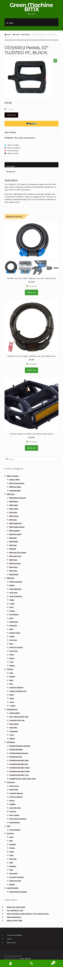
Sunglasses (14, 731)
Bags (11, 673)
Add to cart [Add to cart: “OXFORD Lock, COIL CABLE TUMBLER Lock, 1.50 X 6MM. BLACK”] (31, 370)
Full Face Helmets (16, 797)
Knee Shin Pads (15, 808)
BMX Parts (16, 34)
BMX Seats (13, 560)
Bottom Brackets (16, 582)
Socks (12, 702)
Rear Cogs (13, 640)
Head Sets (13, 625)
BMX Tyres (13, 571)
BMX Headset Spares (17, 527)
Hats (11, 684)
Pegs (11, 870)
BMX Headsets (15, 531)
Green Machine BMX (31, 7)
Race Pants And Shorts (18, 819)
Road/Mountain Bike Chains (20, 768)
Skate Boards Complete (18, 892)
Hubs (11, 629)
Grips (11, 618)
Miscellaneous (29, 138)
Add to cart (11, 115)
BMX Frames (14, 516)
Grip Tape (13, 859)
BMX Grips (13, 520)
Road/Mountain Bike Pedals (20, 771)
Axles (11, 837)
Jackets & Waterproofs (18, 691)
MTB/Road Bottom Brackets (20, 746)
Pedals (12, 636)
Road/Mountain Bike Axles (19, 760)
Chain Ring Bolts (15, 589)
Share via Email (12, 153)
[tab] (31, 164)
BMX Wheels (14, 574)
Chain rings (13, 593)
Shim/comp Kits (15, 881)
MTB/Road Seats (16, 757)
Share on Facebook (13, 148)
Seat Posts (14, 651)
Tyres (12, 662)
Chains (12, 600)
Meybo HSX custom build (16, 907)
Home (9, 34)
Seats (12, 655)
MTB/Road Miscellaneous (19, 753)
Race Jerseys (14, 815)
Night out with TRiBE (14, 920)
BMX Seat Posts (15, 556)
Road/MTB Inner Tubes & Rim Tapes (23, 779)
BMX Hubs (13, 538)
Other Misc (13, 728)
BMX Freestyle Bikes (17, 483)
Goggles (12, 804)
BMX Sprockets (15, 563)
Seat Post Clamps (16, 647)
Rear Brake (13, 873)
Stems (12, 658)
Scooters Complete (17, 877)
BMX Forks (13, 512)
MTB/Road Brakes (16, 749)
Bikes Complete (12, 476)
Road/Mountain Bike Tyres (19, 775)
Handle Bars (14, 622)
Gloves (12, 801)
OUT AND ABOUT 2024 (15, 910)
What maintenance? (14, 917)
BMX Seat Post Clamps (18, 552)
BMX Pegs (13, 545)
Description (10, 166)
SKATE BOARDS (12, 888)
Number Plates (15, 633)
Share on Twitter (13, 145)
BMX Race (10, 578)
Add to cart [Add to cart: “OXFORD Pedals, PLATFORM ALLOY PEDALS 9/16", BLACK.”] (31, 448)
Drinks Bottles (15, 713)
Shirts (12, 695)
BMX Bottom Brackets (18, 498)
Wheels (12, 666)
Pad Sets (13, 811)
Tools (12, 735)
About (9, 939)
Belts (11, 680)
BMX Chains (14, 505)
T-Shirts (12, 706)
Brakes (12, 585)
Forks (12, 607)
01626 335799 (25, 959)
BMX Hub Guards (15, 534)
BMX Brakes (14, 501)
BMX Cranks (14, 509)
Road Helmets (15, 822)
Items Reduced (15, 830)
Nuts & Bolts (14, 724)
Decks (12, 852)
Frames (12, 611)
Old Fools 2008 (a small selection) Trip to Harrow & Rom (28, 914)
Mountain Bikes (15, 491)
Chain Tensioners (16, 596)
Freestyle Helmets (16, 793)
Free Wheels (14, 614)
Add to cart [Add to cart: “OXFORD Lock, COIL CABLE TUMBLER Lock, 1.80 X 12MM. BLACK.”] (31, 292)
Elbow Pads (14, 790)
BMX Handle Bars (16, 523)
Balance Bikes (15, 480)
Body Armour (14, 786)
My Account (10, 963)
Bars (11, 841)
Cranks (12, 604)
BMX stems (14, 567)
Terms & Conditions (14, 935)
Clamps (12, 848)
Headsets (13, 866)
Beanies (12, 676)
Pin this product (12, 150)
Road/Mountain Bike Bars (19, 764)
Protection (11, 782)
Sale (8, 826)
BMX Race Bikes (15, 487)
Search (31, 963)
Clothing (10, 669)
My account (11, 943)
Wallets (12, 739)
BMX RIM (13, 549)
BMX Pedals (25, 34)
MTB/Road (11, 742)
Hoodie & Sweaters (16, 687)
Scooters (10, 833)
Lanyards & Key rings (17, 720)
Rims (11, 644)
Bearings (13, 844)
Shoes (12, 698)
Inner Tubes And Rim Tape (19, 717)
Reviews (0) (10, 172)
